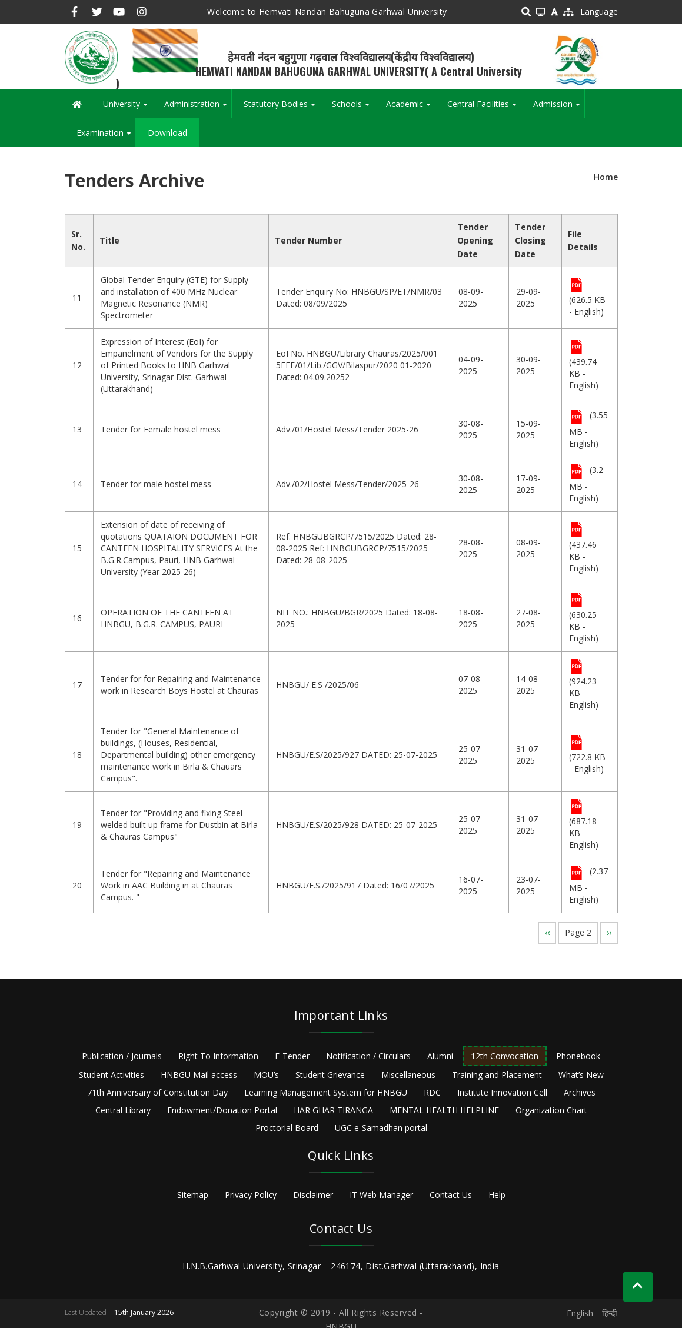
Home (606, 176)
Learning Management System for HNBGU (325, 1092)
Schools (353, 108)
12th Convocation (504, 1055)
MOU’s (266, 1074)
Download (167, 132)
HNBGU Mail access (199, 1074)
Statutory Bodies (282, 108)
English (580, 1313)
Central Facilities (484, 108)
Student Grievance (330, 1074)
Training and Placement (497, 1074)
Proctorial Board (286, 1127)
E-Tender (292, 1055)
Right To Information (218, 1055)
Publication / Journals (122, 1055)
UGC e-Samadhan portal (381, 1127)
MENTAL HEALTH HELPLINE (444, 1110)
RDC (432, 1092)
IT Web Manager (381, 1194)
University (127, 108)
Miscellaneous (408, 1074)
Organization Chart (551, 1110)
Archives (579, 1092)
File (576, 286)
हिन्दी (609, 1313)
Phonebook (578, 1055)
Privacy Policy (251, 1194)
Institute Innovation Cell (502, 1092)
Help (496, 1194)
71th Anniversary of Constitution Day (157, 1092)
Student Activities (111, 1074)
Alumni (440, 1055)
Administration (197, 108)
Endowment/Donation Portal (222, 1110)
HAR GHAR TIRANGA (333, 1110)
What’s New (581, 1074)
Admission (558, 108)
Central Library (123, 1110)
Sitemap (192, 1194)
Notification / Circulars (368, 1055)
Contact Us (451, 1194)
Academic (410, 108)
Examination (105, 137)
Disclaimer (313, 1194)
